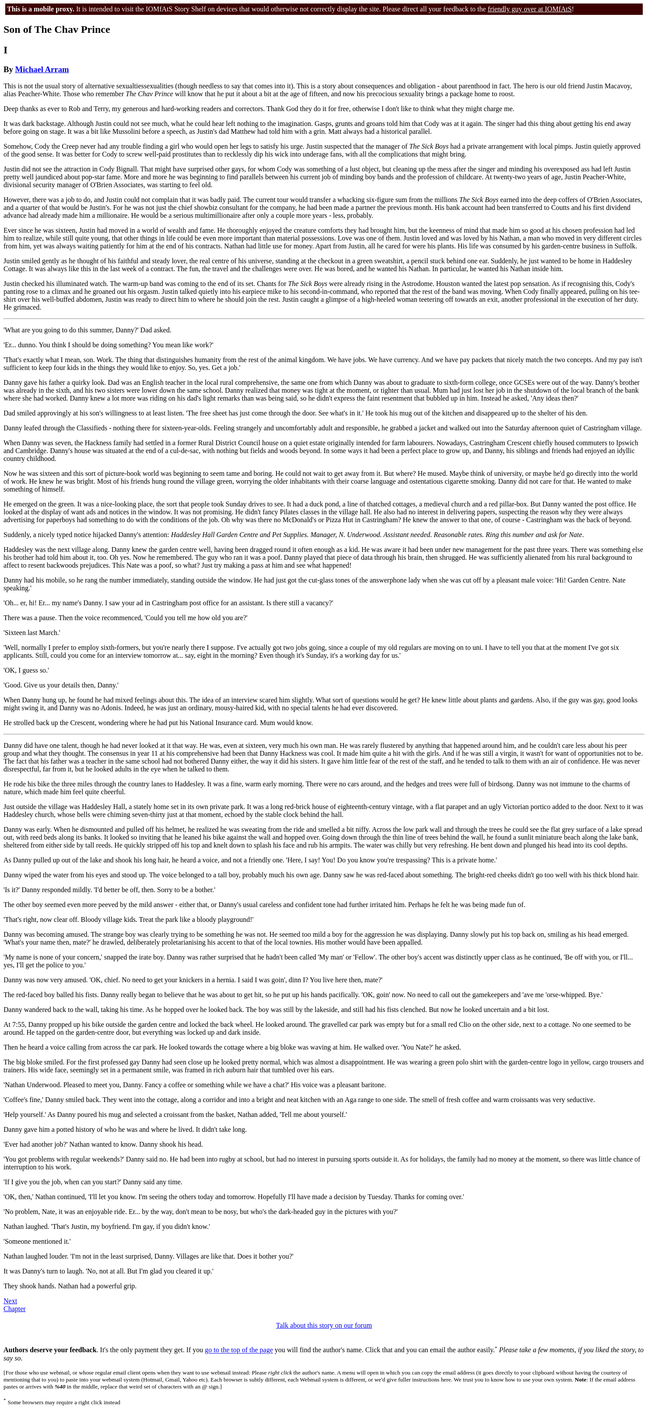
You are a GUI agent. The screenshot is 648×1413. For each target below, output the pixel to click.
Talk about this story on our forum (324, 1325)
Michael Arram (42, 69)
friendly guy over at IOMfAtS (530, 9)
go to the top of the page (239, 1350)
